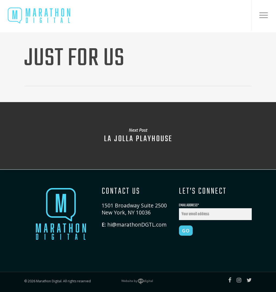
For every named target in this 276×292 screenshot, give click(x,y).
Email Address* (215, 211)
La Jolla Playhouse (138, 135)
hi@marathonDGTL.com (137, 224)
